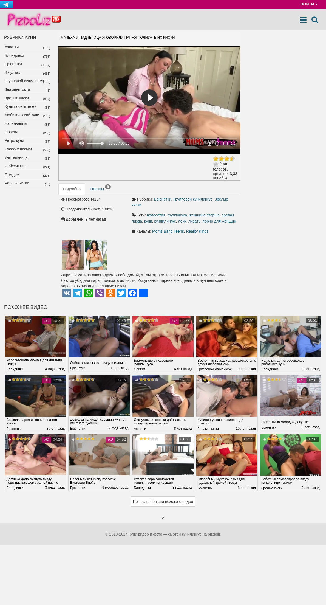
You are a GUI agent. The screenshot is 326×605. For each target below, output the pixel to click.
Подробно (72, 189)
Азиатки (12, 47)
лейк (182, 221)
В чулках (12, 72)
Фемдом (12, 174)
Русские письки (18, 149)
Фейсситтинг (16, 166)
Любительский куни (22, 115)
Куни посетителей (20, 106)
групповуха (177, 215)
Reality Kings (197, 231)
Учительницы (17, 157)
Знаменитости (17, 89)
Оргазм (11, 132)
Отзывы (100, 188)
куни (148, 221)
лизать (194, 221)
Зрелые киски (17, 98)
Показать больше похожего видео (163, 501)
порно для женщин (219, 221)
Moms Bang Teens (168, 231)
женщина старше (204, 215)
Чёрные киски (17, 183)
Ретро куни (14, 140)
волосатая (156, 215)
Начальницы (16, 123)
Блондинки (14, 55)
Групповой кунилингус (24, 81)
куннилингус (165, 221)
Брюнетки (13, 64)
